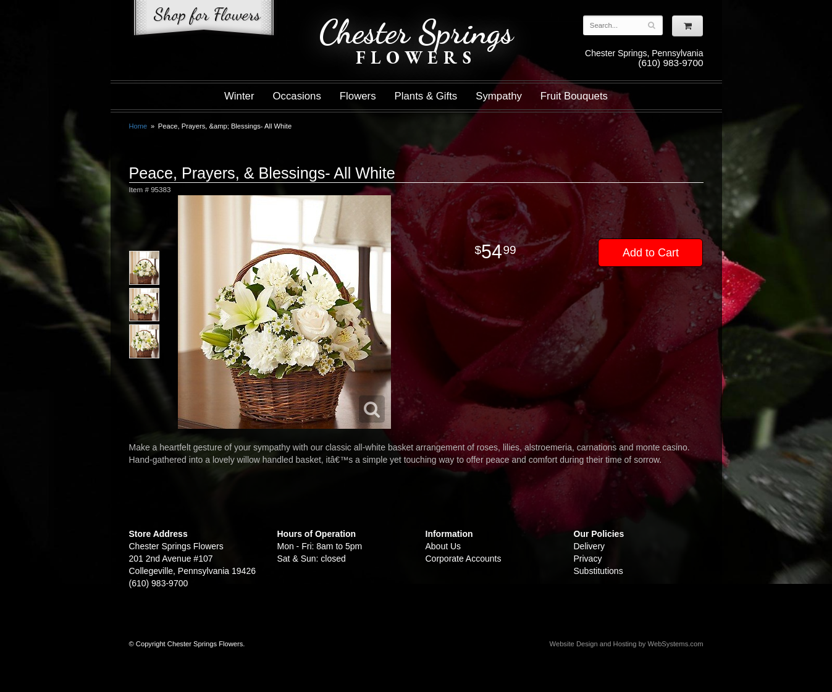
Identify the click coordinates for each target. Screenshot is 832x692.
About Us (443, 546)
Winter (239, 96)
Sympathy (499, 96)
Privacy (588, 558)
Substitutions (598, 571)
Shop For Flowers (204, 20)
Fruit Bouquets (574, 96)
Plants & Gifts (426, 96)
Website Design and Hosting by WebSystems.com (627, 644)
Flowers (358, 96)
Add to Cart (651, 253)
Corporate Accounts (464, 558)
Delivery (589, 546)
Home (138, 126)
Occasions (296, 96)
